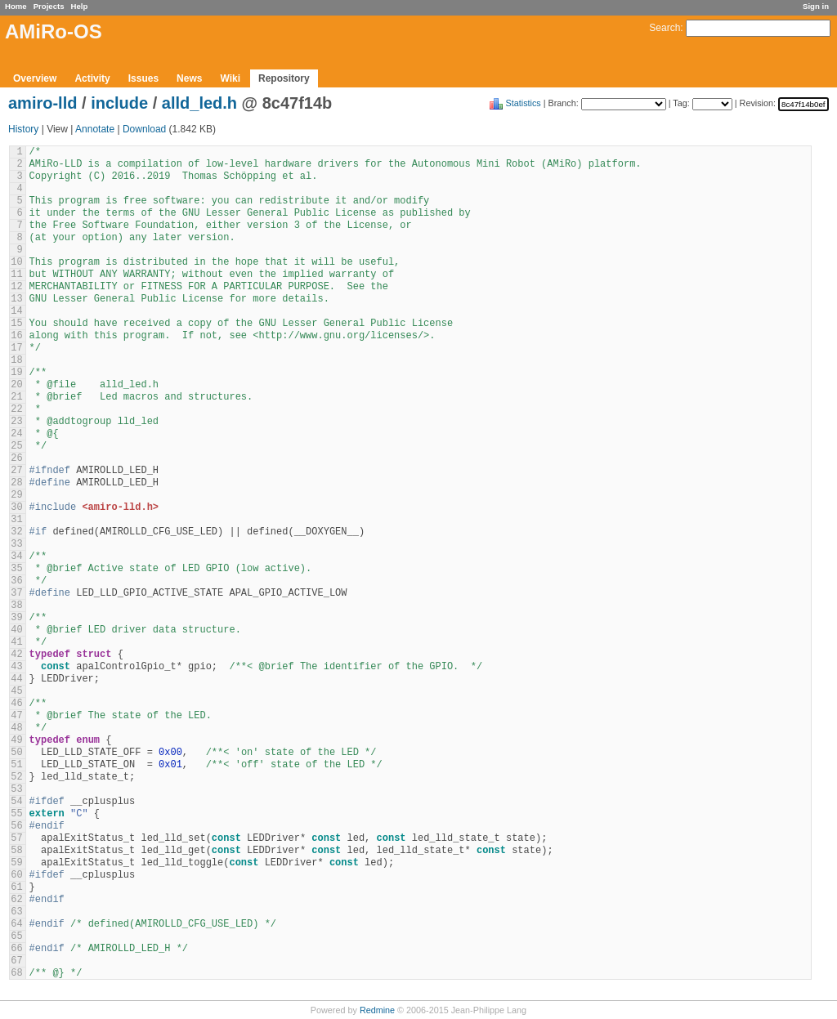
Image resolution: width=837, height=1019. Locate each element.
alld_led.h (199, 103)
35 (16, 568)
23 (16, 421)
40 (16, 630)
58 (16, 850)
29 (16, 495)
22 (16, 409)
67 (16, 961)
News (189, 78)
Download (144, 129)
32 (16, 532)
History (23, 129)
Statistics (523, 103)
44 (16, 679)
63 (16, 912)
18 (16, 360)
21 (16, 397)
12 (16, 287)
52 (16, 777)
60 (16, 875)
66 (16, 948)
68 (16, 973)
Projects (49, 6)
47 (16, 716)
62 (16, 899)
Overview (34, 78)
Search (664, 28)
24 (16, 434)
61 (16, 887)
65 (16, 936)
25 (16, 446)
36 (16, 581)
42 (16, 654)
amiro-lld (42, 103)
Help (79, 6)
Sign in (816, 6)
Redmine (377, 1010)
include (119, 103)
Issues (143, 78)
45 (16, 691)
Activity (92, 78)
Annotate (94, 129)
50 (16, 752)
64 (16, 924)
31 (16, 519)
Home (16, 6)
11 (16, 274)
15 (16, 323)
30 (16, 507)
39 (16, 617)
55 (16, 814)
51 (16, 765)
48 (16, 728)
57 (16, 838)
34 (16, 556)
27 (16, 470)
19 (16, 372)
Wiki (230, 78)
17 (16, 348)
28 (16, 483)
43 (16, 667)
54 (16, 801)
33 (16, 544)
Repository (284, 78)
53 (16, 789)
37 (16, 593)
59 (16, 863)
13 (16, 299)
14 (16, 311)
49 (16, 740)
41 (16, 642)
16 (16, 336)
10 (16, 262)
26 (16, 458)
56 (16, 826)
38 (16, 605)
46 (16, 703)
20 (16, 385)
